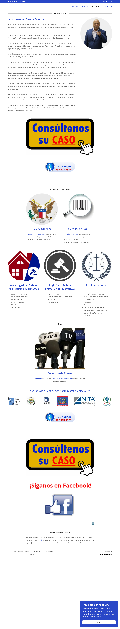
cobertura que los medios (62, 379)
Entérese (38, 379)
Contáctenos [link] (108, 6)
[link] (9, 6)
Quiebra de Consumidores (36, 234)
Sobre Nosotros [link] (96, 6)
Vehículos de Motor (72, 234)
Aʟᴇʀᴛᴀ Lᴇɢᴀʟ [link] (74, 6)
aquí (40, 540)
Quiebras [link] (85, 6)
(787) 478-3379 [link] (107, 2)
